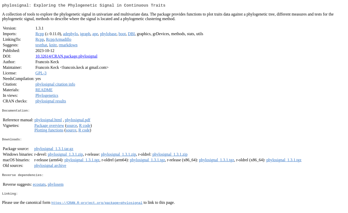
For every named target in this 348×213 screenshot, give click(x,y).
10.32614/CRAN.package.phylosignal (66, 57)
